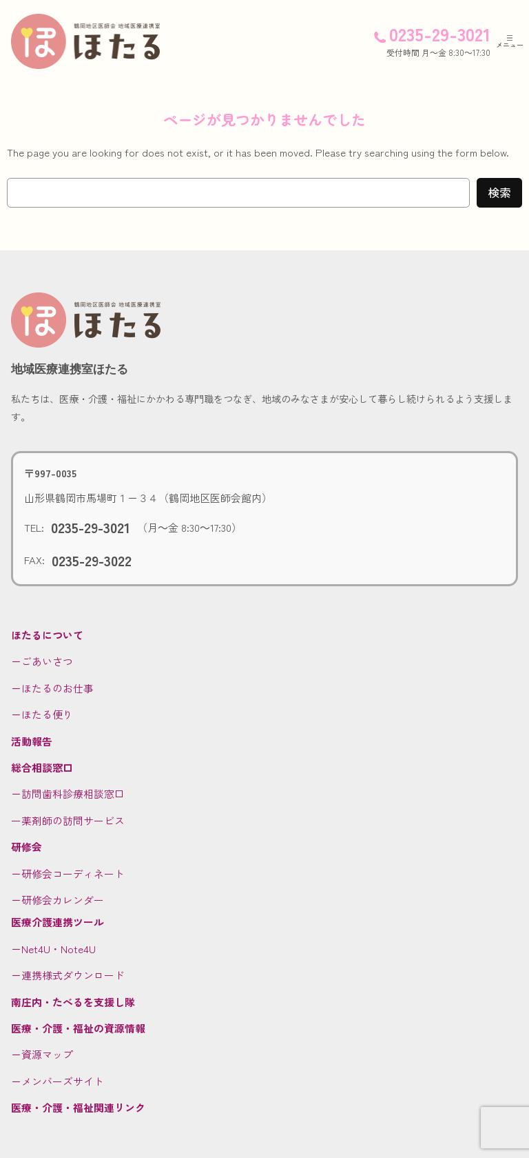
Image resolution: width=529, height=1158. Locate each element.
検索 (499, 192)
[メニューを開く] (509, 41)
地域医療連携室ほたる (69, 369)
